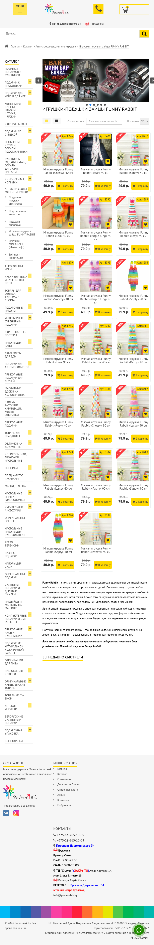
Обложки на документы (13, 445)
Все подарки (14, 741)
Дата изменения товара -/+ (103, 121)
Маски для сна (15, 486)
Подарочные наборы (14, 309)
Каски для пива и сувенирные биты (16, 280)
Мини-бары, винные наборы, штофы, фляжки (13, 110)
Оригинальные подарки (15, 575)
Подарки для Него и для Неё (15, 94)
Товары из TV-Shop (14, 696)
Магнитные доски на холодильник (14, 391)
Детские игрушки (11, 707)
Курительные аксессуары (14, 508)
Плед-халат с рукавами (14, 477)
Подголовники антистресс (17, 212)
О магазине (64, 779)
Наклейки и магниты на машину (13, 605)
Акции (61, 795)
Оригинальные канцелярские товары (15, 685)
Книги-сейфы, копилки (14, 180)
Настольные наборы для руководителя (15, 532)
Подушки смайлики (15, 223)
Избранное (64, 805)
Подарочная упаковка (13, 732)
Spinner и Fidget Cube (16, 256)
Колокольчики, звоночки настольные (16, 457)
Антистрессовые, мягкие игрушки (56, 46)
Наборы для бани (13, 344)
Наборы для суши (13, 565)
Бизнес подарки (11, 554)
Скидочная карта (67, 789)
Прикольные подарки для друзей (14, 378)
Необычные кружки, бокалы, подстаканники (16, 146)
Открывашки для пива (14, 661)
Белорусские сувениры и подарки (14, 720)
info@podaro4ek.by (65, 895)
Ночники (11, 468)
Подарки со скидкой (13, 133)
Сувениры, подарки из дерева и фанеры (13, 589)
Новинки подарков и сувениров (13, 72)
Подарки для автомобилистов (17, 365)
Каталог (28, 46)
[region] (96, 82)
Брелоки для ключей (14, 672)
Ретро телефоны (12, 543)
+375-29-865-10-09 (70, 840)
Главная (15, 46)
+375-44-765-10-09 (70, 835)
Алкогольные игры (14, 267)
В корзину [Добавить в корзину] (65, 186)
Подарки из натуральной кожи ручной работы (14, 648)
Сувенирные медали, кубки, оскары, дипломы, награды (15, 165)
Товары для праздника (13, 434)
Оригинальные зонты (15, 519)
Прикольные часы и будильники (14, 633)
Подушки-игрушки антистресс (15, 200)
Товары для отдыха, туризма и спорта (13, 295)
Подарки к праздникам (13, 84)
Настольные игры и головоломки (15, 497)
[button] (96, 80)
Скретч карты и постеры (15, 333)
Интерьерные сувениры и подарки (14, 321)
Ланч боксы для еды (13, 354)
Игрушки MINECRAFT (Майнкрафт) (16, 244)
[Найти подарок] (144, 34)
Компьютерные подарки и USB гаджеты (16, 619)
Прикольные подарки (14, 424)
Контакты (63, 800)
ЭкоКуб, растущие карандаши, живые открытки (13, 408)
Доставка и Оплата (68, 784)
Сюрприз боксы (16, 124)
